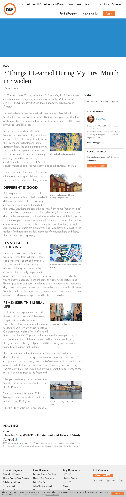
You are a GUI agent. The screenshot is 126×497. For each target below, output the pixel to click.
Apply (109, 13)
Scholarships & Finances (12, 482)
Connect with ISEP (97, 166)
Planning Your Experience (43, 478)
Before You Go (39, 482)
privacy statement (52, 495)
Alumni (70, 4)
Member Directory (70, 478)
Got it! (117, 493)
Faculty (79, 4)
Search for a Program (11, 474)
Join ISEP (37, 4)
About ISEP (25, 4)
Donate (87, 4)
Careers (66, 486)
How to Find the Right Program (16, 478)
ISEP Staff (67, 474)
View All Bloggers (95, 142)
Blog (6, 66)
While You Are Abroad (42, 486)
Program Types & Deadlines (44, 474)
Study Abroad (9, 486)
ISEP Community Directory (54, 4)
